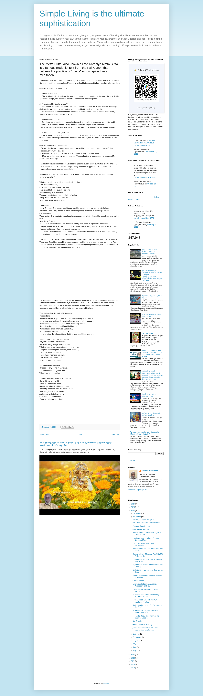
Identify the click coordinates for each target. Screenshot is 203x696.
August (136, 641)
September (137, 637)
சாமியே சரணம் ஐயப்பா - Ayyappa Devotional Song (146, 539)
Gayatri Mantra (138, 581)
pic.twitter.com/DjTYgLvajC (144, 145)
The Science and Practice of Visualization (143, 544)
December (137, 513)
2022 (133, 658)
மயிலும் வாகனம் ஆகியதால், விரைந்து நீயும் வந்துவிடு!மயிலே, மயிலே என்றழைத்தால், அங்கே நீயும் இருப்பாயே (152, 375)
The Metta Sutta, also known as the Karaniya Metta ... (146, 617)
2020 (133, 664)
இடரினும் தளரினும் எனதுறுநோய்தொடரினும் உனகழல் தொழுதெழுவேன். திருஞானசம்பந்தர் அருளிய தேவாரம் (152, 276)
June (135, 647)
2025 (133, 507)
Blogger (106, 683)
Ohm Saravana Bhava (141, 529)
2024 (133, 511)
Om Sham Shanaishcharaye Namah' (146, 523)
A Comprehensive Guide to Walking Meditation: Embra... (146, 595)
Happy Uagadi (147, 333)
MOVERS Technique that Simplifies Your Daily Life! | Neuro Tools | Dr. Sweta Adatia (152, 353)
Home (80, 435)
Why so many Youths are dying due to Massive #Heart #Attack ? (144, 433)
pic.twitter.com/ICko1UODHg (144, 218)
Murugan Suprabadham (141, 526)
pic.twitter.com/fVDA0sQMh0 (144, 177)
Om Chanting (138, 621)
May (135, 650)
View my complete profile (137, 490)
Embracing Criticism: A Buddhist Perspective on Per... (144, 585)
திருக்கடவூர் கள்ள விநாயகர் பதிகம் (149, 395)
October (136, 634)
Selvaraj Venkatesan (150, 471)
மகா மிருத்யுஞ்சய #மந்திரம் (143, 520)
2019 (133, 668)
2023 (133, 655)
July (134, 644)
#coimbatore (138, 143)
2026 (133, 504)
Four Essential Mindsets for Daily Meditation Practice (145, 601)
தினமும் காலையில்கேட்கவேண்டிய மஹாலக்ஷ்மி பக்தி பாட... (146, 629)
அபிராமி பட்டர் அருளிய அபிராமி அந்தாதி (151, 414)
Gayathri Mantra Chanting (142, 625)
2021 (133, 661)
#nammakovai (149, 143)
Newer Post (44, 435)
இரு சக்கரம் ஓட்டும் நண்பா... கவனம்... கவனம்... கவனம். (149, 252)
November (137, 517)
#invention (153, 140)
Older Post (115, 435)
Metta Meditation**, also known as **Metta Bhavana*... (145, 612)
